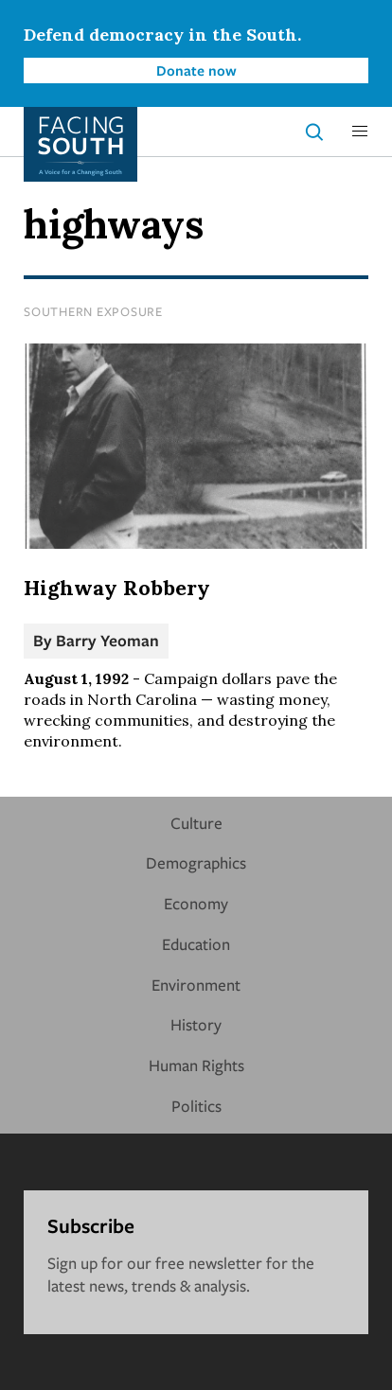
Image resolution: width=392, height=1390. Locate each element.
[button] (359, 131)
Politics (196, 1106)
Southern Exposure (93, 311)
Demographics (196, 862)
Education (196, 944)
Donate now (196, 70)
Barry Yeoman (107, 640)
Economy (196, 903)
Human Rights (196, 1065)
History (196, 1024)
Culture (196, 823)
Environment (196, 984)
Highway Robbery (117, 587)
